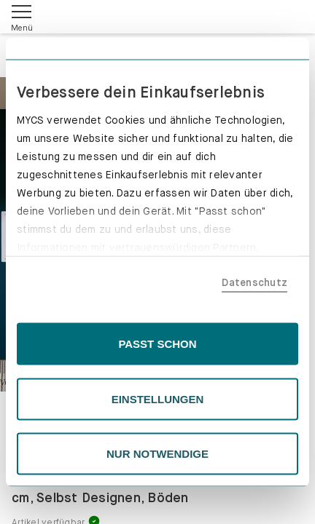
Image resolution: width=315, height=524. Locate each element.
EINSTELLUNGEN (158, 398)
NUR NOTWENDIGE (157, 454)
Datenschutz (254, 281)
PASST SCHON (157, 344)
